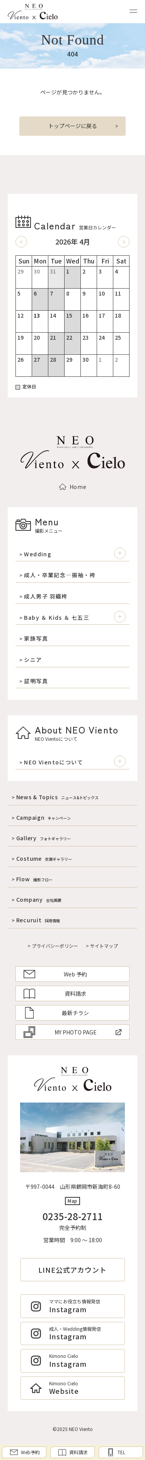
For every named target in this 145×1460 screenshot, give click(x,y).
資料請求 (55, 993)
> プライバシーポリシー (52, 945)
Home (73, 487)
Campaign (43, 817)
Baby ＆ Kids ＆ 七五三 (56, 617)
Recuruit (38, 920)
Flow (34, 879)
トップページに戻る (72, 126)
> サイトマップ (102, 945)
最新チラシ (56, 1013)
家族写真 (36, 638)
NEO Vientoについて (53, 762)
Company (38, 899)
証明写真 (36, 681)
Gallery (43, 838)
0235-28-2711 (73, 1216)
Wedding (37, 554)
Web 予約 (55, 974)
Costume (44, 858)
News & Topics (57, 797)
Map (72, 1200)
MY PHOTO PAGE (72, 1032)
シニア (33, 659)
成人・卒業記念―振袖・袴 (60, 575)
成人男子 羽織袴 (45, 596)
